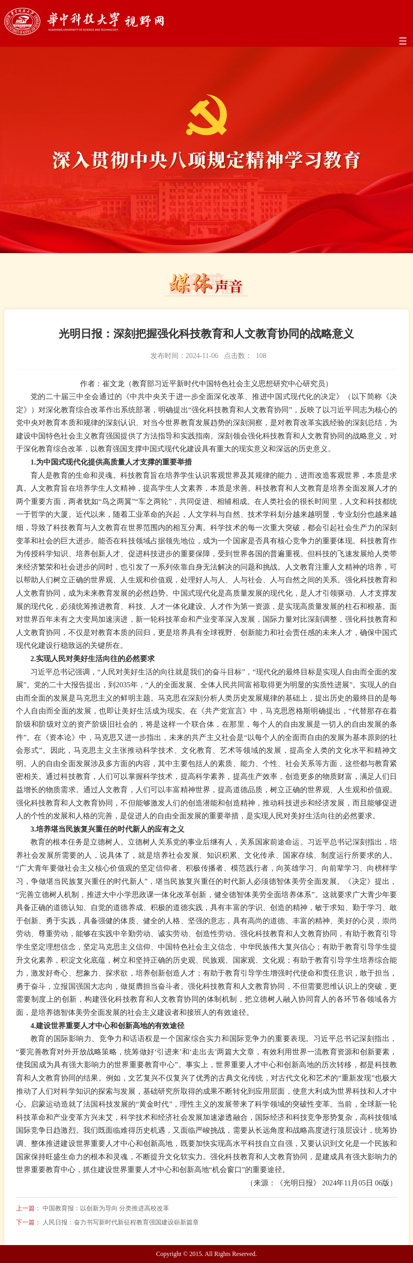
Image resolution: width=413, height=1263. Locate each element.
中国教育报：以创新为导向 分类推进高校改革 (106, 1208)
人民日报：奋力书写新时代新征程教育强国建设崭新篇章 (121, 1222)
